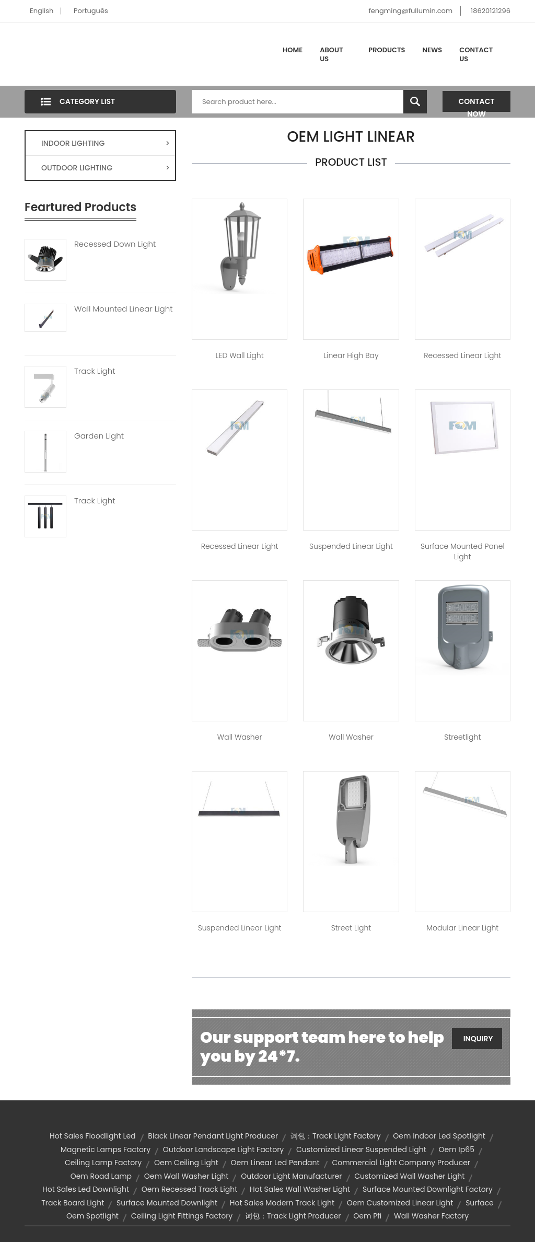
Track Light (94, 371)
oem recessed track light (189, 1189)
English (41, 11)
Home (293, 50)
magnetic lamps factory (105, 1149)
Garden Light (99, 436)
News (433, 50)
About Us (331, 54)
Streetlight (462, 737)
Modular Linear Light (462, 928)
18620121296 (490, 11)
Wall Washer (239, 737)
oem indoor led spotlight (439, 1136)
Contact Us (476, 54)
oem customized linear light (400, 1203)
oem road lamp (101, 1176)
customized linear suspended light (361, 1149)
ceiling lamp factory (103, 1162)
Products (386, 50)
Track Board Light (72, 1203)
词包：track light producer (293, 1216)
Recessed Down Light (115, 244)
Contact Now (477, 104)
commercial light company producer (401, 1162)
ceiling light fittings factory (182, 1216)
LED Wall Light (240, 355)
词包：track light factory (335, 1136)
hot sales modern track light (282, 1203)
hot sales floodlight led (93, 1136)
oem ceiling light (186, 1162)
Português (91, 11)
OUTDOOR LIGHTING (105, 168)
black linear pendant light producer (213, 1136)
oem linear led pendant (275, 1162)
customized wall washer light (409, 1176)
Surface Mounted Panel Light (463, 551)
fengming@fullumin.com (410, 11)
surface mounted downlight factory (428, 1189)
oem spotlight (92, 1216)
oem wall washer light (186, 1176)
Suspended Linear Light (351, 546)
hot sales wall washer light (300, 1189)
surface (480, 1203)
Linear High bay (350, 355)
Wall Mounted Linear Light (123, 309)
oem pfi (367, 1216)
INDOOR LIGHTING (105, 143)
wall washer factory (431, 1216)
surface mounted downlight (167, 1203)
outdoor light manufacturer (291, 1176)
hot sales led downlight (85, 1189)
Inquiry (478, 1038)
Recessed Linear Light (462, 355)
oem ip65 (456, 1149)
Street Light (351, 928)
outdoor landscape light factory (223, 1149)
